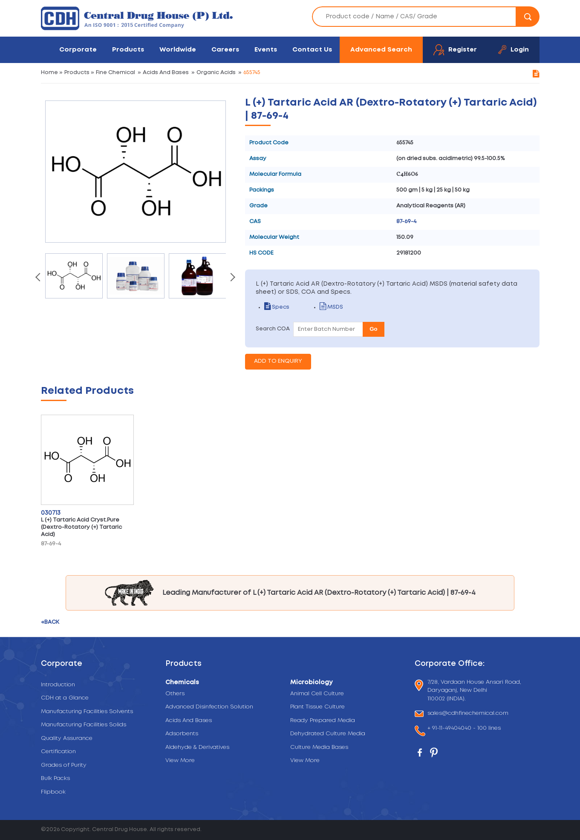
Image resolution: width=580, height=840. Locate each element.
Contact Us (312, 49)
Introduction (58, 685)
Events (265, 49)
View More (180, 760)
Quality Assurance (66, 738)
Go (373, 329)
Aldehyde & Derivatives (197, 747)
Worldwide (177, 49)
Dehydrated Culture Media (327, 734)
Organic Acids (216, 72)
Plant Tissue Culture (317, 707)
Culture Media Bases (319, 747)
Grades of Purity (64, 765)
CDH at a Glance (65, 698)
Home (49, 72)
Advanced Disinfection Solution (209, 707)
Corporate (78, 49)
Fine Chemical (115, 72)
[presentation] (38, 278)
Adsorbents (181, 734)
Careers (225, 49)
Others (175, 694)
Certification (58, 751)
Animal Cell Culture (317, 694)
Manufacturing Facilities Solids (83, 725)
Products (128, 49)
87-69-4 (406, 221)
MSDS (331, 307)
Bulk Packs (55, 778)
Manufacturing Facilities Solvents (87, 711)
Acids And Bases (166, 72)
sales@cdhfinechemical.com (467, 714)
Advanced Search (381, 49)
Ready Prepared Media (322, 720)
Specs (276, 307)
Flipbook (53, 792)
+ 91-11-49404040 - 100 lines (464, 729)
